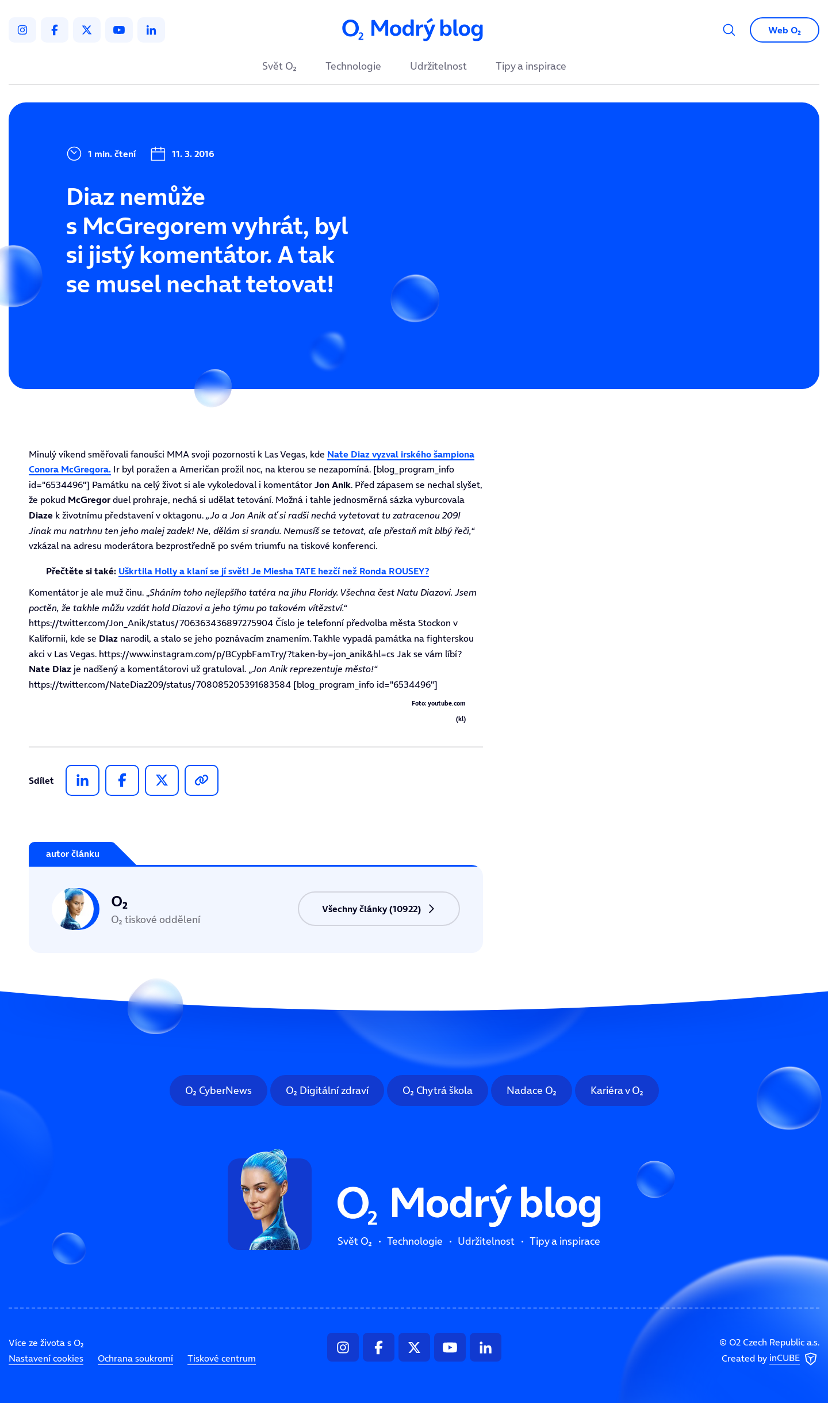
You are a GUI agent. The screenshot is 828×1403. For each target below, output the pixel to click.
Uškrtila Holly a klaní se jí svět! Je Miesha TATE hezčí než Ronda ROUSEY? (273, 571)
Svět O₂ (279, 66)
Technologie (353, 66)
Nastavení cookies (46, 1358)
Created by (770, 1358)
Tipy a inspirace (531, 66)
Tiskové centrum (221, 1358)
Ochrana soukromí (135, 1358)
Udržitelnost (438, 66)
